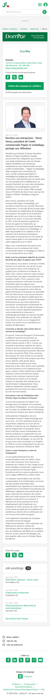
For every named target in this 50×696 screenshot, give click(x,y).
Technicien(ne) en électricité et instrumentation (21, 607)
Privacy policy (30, 684)
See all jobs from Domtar (17, 618)
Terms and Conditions (24, 687)
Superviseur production (17, 592)
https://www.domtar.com (16, 68)
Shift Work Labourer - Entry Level (22, 579)
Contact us (16, 684)
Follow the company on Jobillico (24, 85)
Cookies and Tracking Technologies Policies (20, 689)
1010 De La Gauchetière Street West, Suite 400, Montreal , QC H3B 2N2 (24, 64)
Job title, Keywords (24, 11)
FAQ (42, 689)
